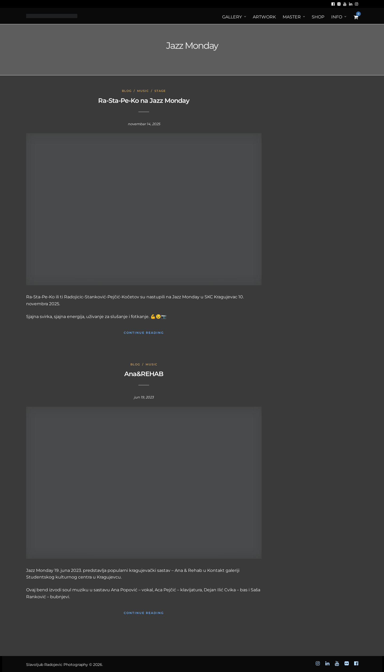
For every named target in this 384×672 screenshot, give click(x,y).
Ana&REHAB (143, 374)
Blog (126, 91)
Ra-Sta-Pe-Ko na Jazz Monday (143, 100)
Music (143, 91)
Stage (160, 91)
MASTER (292, 16)
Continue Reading (144, 333)
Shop (318, 16)
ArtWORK (264, 16)
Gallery (232, 16)
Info (336, 16)
